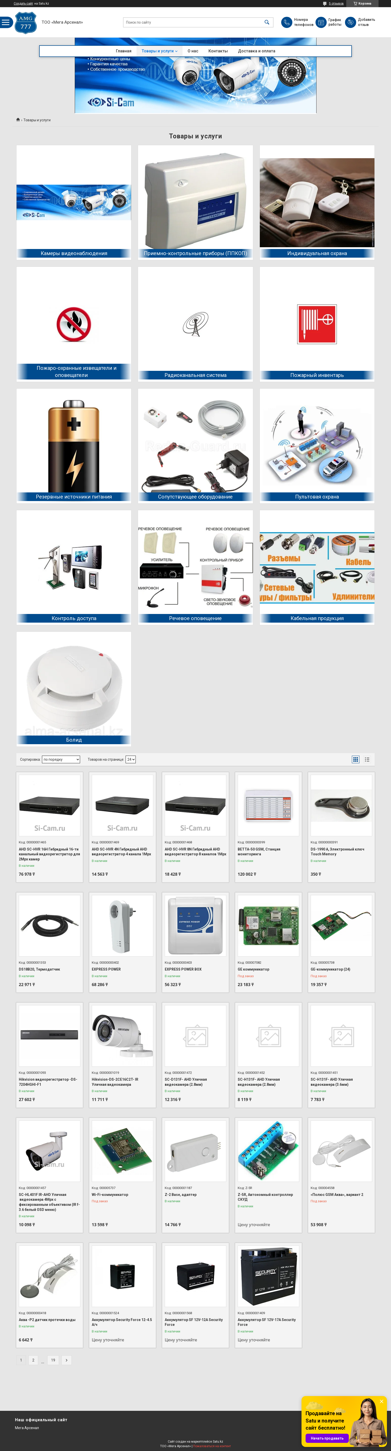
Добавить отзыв (366, 22)
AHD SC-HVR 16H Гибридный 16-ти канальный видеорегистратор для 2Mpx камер (49, 854)
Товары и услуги (158, 51)
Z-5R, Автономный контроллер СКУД (265, 1197)
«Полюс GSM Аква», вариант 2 (337, 1195)
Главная (123, 51)
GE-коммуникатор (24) (330, 969)
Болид (74, 740)
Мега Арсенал (27, 1428)
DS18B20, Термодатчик (39, 969)
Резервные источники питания (74, 497)
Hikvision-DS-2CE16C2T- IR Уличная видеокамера (115, 1082)
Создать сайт (23, 3)
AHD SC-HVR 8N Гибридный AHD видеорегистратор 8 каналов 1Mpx (195, 851)
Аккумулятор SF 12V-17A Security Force (267, 1322)
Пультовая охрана (317, 497)
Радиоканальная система (195, 375)
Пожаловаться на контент (212, 1446)
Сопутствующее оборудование (195, 497)
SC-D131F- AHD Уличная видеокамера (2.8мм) (186, 1082)
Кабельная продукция (317, 618)
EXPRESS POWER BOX (183, 969)
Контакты (218, 51)
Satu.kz (218, 1441)
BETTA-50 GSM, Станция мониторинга (259, 851)
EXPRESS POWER (106, 969)
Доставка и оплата (256, 51)
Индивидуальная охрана (317, 253)
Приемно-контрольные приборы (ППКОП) (195, 253)
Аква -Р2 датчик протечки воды (47, 1320)
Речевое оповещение (195, 618)
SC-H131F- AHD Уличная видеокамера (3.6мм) (332, 1082)
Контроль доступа (74, 618)
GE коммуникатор (253, 969)
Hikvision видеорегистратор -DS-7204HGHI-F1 (48, 1082)
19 (53, 1360)
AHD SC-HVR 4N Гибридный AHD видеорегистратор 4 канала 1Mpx (121, 851)
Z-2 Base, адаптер (181, 1195)
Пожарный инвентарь (317, 375)
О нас (193, 51)
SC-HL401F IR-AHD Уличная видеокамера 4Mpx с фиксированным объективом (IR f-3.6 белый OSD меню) (49, 1202)
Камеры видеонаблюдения (74, 253)
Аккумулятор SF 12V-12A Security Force (194, 1322)
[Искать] (267, 22)
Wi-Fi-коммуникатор (110, 1195)
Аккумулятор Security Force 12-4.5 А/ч (122, 1322)
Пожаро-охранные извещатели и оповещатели (76, 371)
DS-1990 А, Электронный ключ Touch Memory (337, 851)
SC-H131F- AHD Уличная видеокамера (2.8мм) (259, 1082)
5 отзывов (336, 3)
